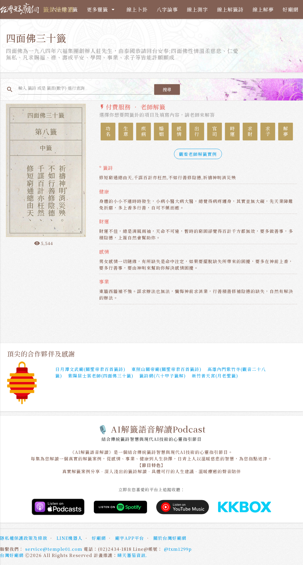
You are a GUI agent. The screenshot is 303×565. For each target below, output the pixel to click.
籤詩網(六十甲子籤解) (162, 376)
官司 (214, 132)
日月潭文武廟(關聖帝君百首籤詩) (90, 369)
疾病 (143, 132)
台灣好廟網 (12, 556)
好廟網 (291, 9)
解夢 (285, 132)
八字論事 (167, 9)
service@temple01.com (53, 549)
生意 (126, 132)
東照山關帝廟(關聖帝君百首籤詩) (166, 369)
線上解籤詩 (230, 9)
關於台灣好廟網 (169, 538)
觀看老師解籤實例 (198, 154)
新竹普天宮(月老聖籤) (215, 376)
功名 (108, 132)
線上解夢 (263, 9)
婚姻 (161, 132)
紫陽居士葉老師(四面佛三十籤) (100, 376)
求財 (250, 132)
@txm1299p (178, 549)
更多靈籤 (102, 9)
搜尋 (167, 90)
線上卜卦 (137, 9)
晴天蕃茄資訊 (131, 556)
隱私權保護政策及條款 (23, 538)
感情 (179, 132)
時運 (232, 132)
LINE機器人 (70, 538)
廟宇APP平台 (129, 538)
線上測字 (197, 9)
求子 (268, 132)
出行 (197, 132)
